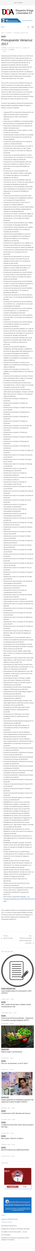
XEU (14, 988)
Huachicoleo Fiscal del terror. (9, 1225)
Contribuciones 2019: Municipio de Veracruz (15, 1113)
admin (12, 1156)
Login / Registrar (18, 2)
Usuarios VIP (9, 988)
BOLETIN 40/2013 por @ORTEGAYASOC (15, 1150)
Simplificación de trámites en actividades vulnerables (15, 1228)
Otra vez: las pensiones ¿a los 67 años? (14, 1063)
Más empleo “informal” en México (12, 1138)
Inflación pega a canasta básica (11, 1052)
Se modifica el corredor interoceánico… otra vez (14, 1231)
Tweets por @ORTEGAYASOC (9, 1219)
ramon (4, 51)
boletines (3, 36)
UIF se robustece (5, 1235)
